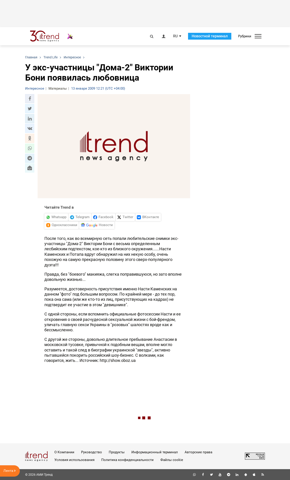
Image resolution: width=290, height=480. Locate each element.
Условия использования (74, 460)
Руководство (91, 452)
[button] (30, 99)
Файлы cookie (171, 460)
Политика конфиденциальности (127, 460)
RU (175, 36)
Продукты (117, 452)
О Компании (64, 452)
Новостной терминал (210, 36)
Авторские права (198, 452)
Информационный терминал (154, 452)
